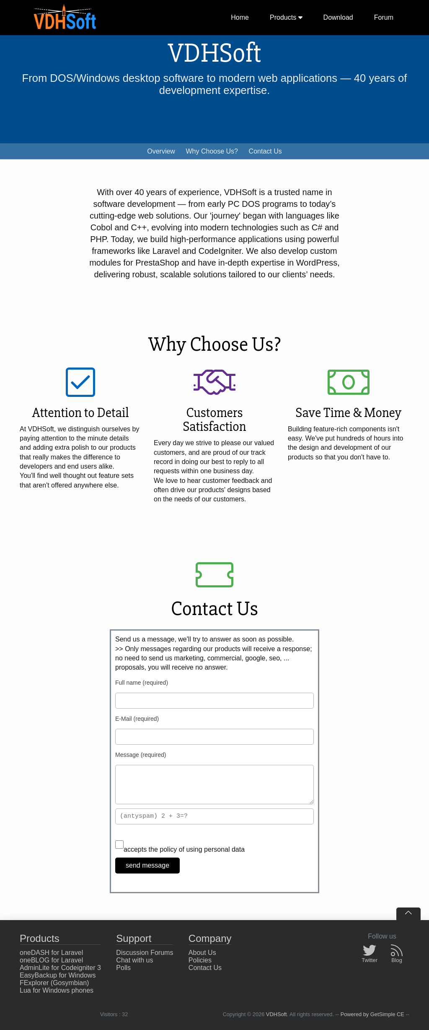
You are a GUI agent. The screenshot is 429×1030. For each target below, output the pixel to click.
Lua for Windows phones (56, 990)
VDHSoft (276, 1014)
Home (240, 17)
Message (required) (140, 754)
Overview (161, 151)
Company (210, 938)
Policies (200, 960)
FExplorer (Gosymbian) (54, 982)
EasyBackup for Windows (58, 975)
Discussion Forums (144, 952)
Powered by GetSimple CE (372, 1014)
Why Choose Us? (212, 151)
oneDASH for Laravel (51, 952)
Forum (383, 17)
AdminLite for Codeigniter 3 (60, 967)
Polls (123, 967)
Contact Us (265, 151)
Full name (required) (141, 682)
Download (338, 17)
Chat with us (134, 960)
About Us (202, 952)
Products (286, 17)
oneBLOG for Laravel (51, 960)
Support (133, 938)
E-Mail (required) (137, 718)
